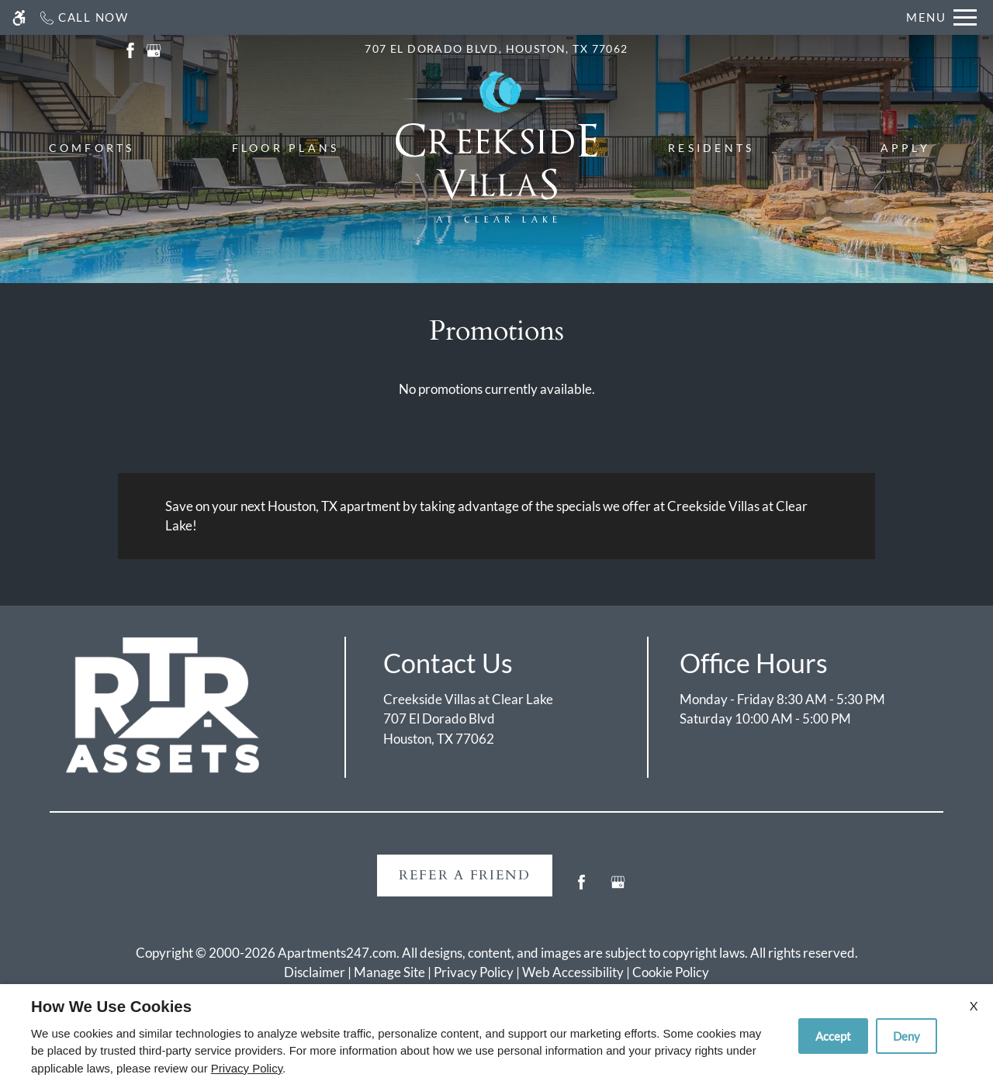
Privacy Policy (474, 972)
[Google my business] (617, 888)
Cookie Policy (670, 972)
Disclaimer (314, 972)
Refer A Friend (465, 875)
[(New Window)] (130, 48)
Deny (906, 1036)
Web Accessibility (573, 972)
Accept (833, 1036)
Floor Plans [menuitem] (286, 147)
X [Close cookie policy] (973, 1005)
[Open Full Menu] (941, 17)
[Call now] (83, 17)
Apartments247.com (337, 953)
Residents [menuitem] (711, 147)
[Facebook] (581, 888)
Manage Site (389, 972)
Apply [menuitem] (905, 147)
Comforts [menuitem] (92, 147)
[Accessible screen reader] (19, 17)
